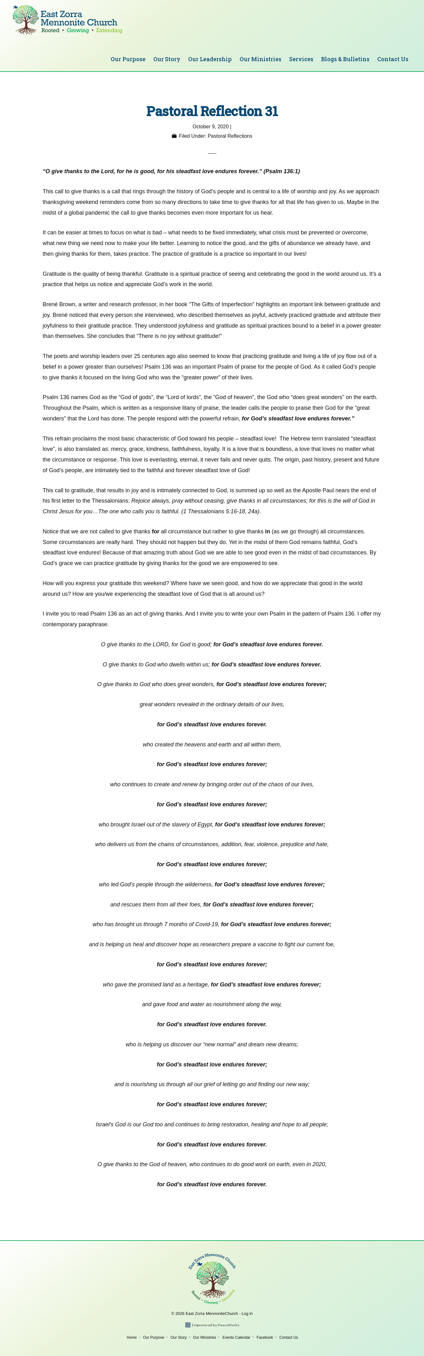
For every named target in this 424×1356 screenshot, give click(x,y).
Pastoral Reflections (230, 136)
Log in (246, 1313)
